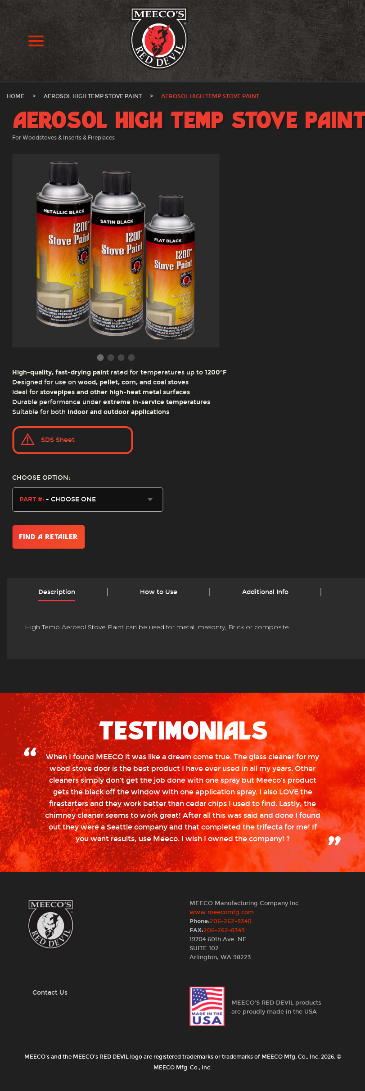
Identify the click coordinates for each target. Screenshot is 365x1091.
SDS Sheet (58, 440)
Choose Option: (41, 478)
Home (15, 96)
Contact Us (50, 992)
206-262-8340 (231, 921)
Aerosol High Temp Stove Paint (93, 96)
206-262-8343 (224, 930)
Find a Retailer (48, 537)
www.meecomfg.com (221, 912)
